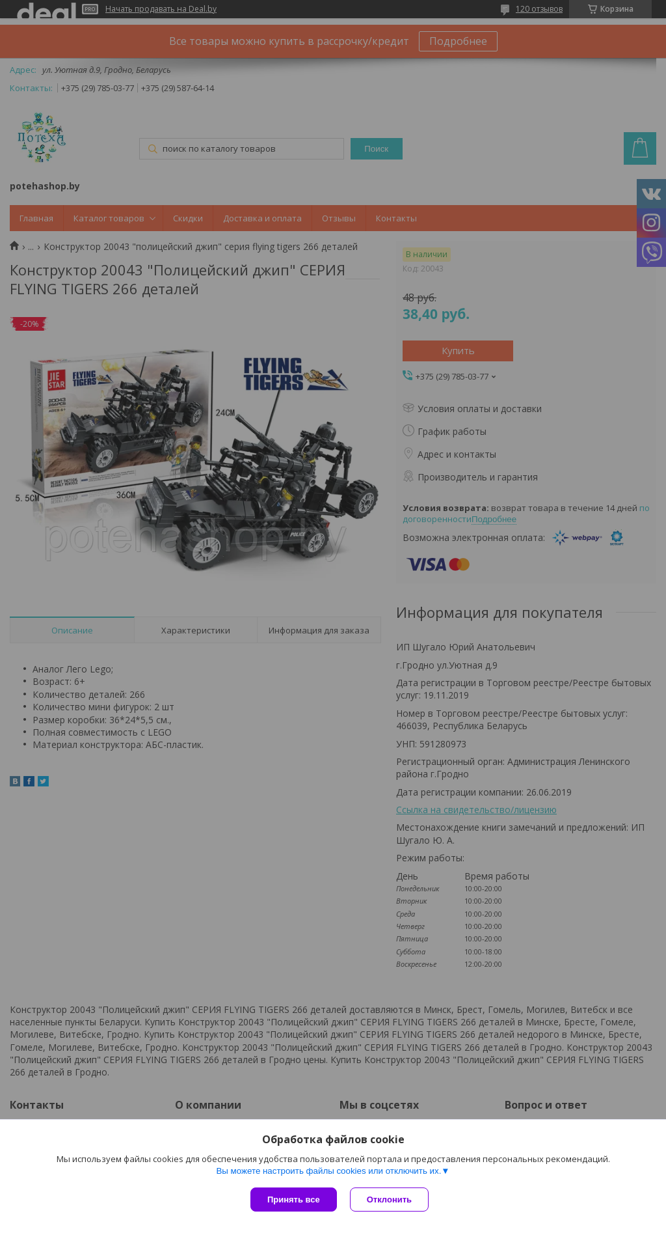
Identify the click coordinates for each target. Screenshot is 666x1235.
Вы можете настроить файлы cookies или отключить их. (328, 1171)
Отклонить (389, 1199)
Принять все (293, 1199)
